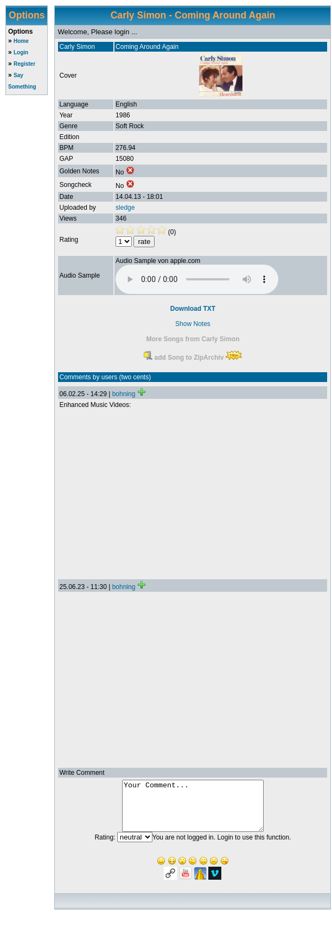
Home (21, 41)
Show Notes (192, 324)
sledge (125, 207)
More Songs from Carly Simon (192, 339)
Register (24, 64)
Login (21, 52)
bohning (124, 394)
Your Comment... (193, 811)
